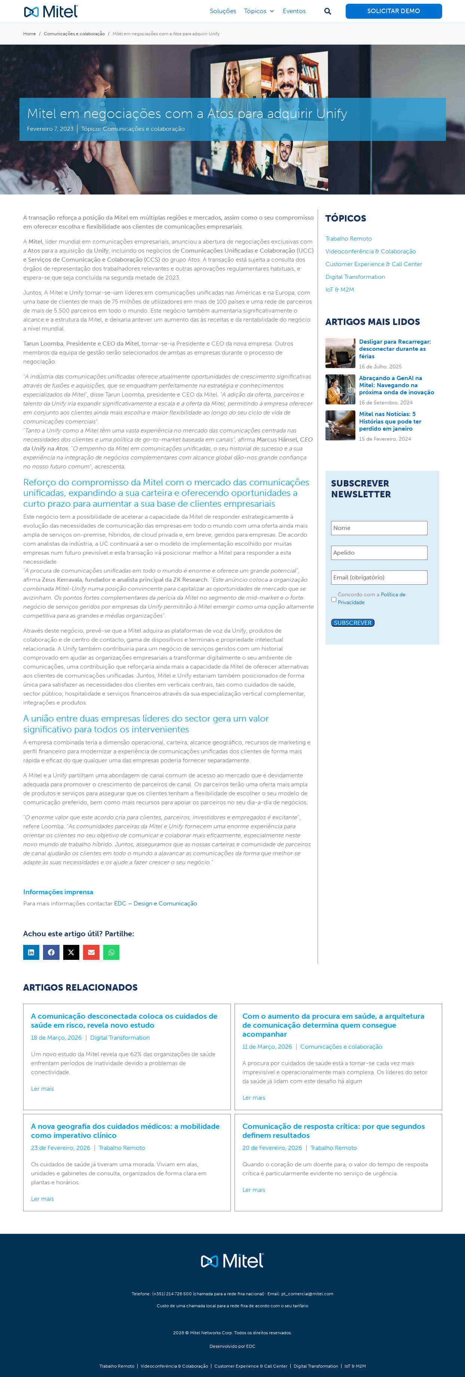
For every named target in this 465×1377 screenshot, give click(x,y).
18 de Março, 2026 (56, 1037)
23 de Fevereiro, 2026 (61, 1147)
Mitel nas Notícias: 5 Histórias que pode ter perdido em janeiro (390, 421)
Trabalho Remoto (122, 1147)
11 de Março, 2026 (267, 1046)
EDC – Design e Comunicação (155, 903)
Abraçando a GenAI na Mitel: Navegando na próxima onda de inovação (396, 385)
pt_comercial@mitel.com (307, 1293)
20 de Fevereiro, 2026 (272, 1147)
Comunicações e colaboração (144, 128)
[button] (259, 11)
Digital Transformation (120, 1037)
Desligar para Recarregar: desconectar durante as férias (395, 348)
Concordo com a (372, 598)
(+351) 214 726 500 (172, 1293)
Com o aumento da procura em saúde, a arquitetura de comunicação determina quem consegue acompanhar (333, 1025)
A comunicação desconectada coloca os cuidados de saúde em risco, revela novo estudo (124, 1021)
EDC (251, 1346)
